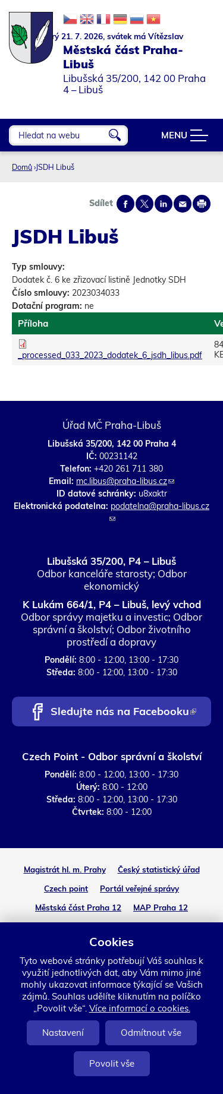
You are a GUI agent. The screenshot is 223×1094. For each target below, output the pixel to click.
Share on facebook (125, 204)
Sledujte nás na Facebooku (123, 712)
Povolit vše (111, 1063)
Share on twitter (144, 204)
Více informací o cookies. (139, 1008)
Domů (22, 167)
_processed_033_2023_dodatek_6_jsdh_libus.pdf (110, 355)
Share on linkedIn (163, 204)
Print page (202, 204)
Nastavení (63, 1032)
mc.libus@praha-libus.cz (125, 481)
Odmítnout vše (151, 1032)
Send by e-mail (182, 204)
